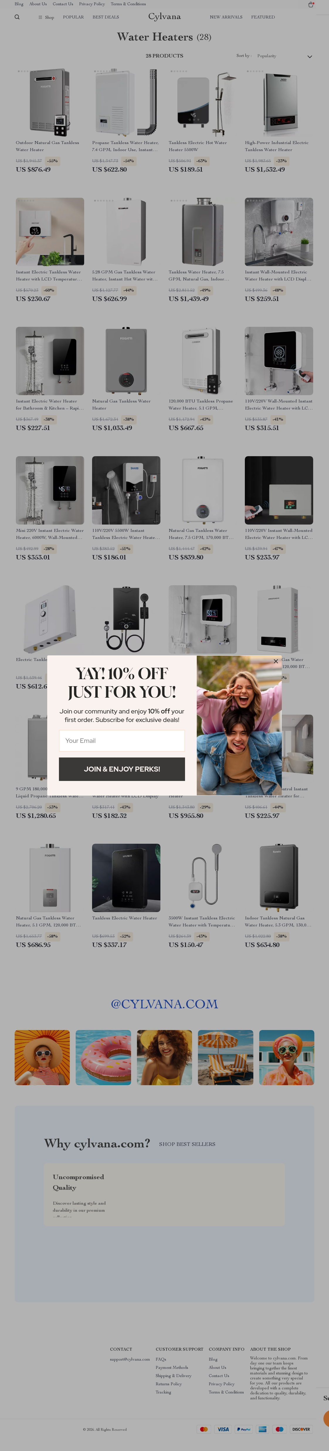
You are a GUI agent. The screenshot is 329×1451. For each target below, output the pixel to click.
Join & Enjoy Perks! (122, 769)
